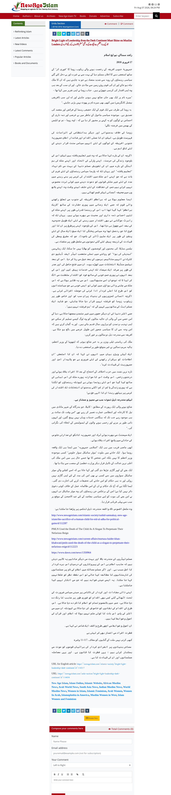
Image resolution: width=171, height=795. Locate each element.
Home (16, 16)
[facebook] (55, 34)
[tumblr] (87, 34)
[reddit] (78, 34)
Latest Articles (22, 37)
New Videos (21, 44)
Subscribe (118, 16)
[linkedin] (69, 34)
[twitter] (64, 34)
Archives (51, 16)
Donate (93, 16)
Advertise (105, 16)
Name (55, 736)
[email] (83, 34)
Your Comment (60, 759)
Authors (27, 16)
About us (38, 16)
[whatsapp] (59, 34)
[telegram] (73, 34)
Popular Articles (23, 56)
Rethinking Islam (23, 31)
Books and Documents (26, 63)
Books (83, 16)
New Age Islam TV (67, 16)
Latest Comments (24, 50)
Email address (59, 748)
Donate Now (92, 718)
